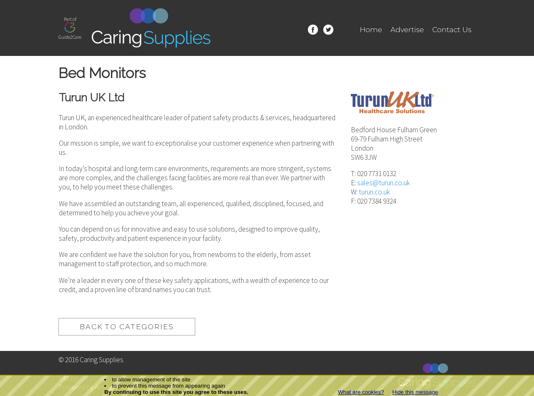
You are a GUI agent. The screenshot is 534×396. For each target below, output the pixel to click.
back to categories (127, 327)
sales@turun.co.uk (383, 182)
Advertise (407, 29)
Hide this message (415, 392)
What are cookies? (361, 392)
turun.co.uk (374, 192)
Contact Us (451, 29)
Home (371, 29)
